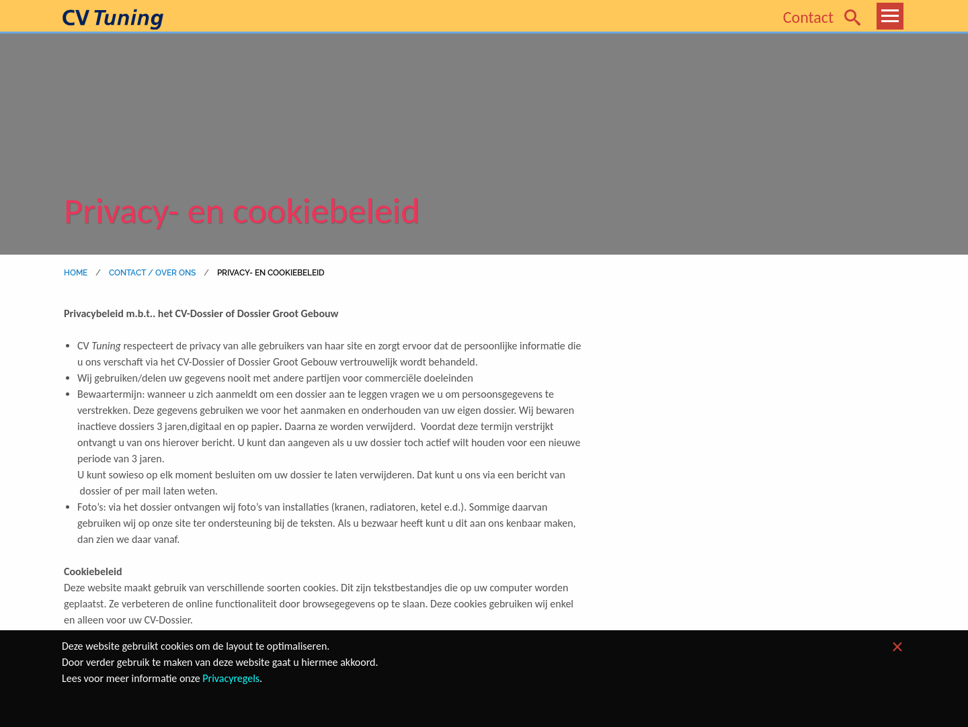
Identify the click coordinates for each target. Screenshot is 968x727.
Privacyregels (230, 678)
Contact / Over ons (150, 272)
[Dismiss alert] (897, 647)
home (76, 272)
